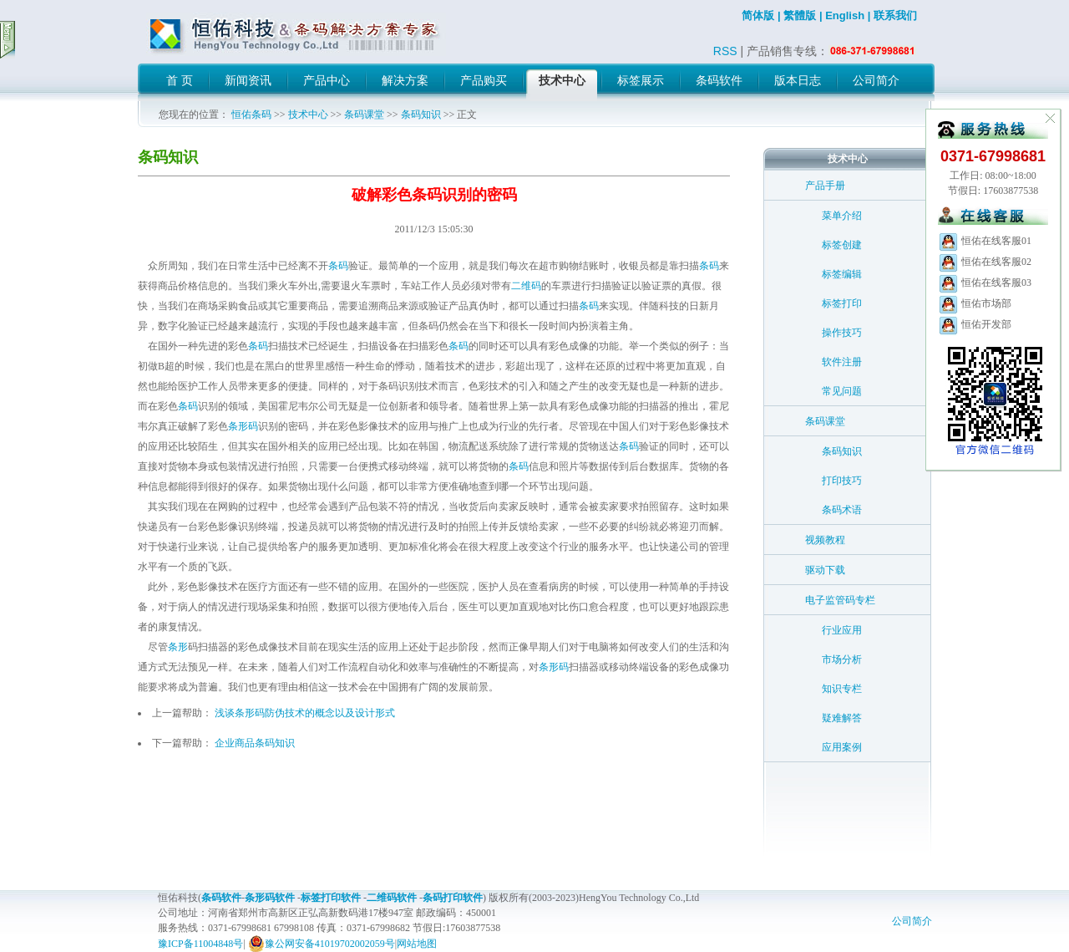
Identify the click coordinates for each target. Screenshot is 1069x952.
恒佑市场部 (974, 303)
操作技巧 (842, 333)
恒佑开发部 (974, 324)
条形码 (243, 426)
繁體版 (799, 15)
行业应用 (842, 630)
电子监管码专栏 (840, 600)
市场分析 (842, 659)
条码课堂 (364, 114)
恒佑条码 (251, 114)
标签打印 (842, 303)
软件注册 (842, 362)
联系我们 (895, 15)
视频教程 (825, 540)
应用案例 (842, 747)
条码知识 (421, 114)
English (844, 15)
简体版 (758, 15)
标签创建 (842, 245)
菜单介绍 (842, 215)
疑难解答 (842, 718)
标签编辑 (842, 274)
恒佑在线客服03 (984, 282)
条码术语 (842, 510)
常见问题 (842, 391)
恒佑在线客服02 (984, 261)
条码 (338, 266)
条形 (178, 647)
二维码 (526, 286)
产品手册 (825, 185)
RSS (725, 51)
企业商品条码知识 (255, 743)
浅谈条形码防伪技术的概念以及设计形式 (305, 713)
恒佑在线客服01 (984, 241)
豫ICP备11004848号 (200, 943)
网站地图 (417, 943)
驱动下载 (825, 570)
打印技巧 (842, 480)
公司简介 (912, 921)
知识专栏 (842, 689)
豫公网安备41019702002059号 (321, 943)
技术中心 (308, 114)
